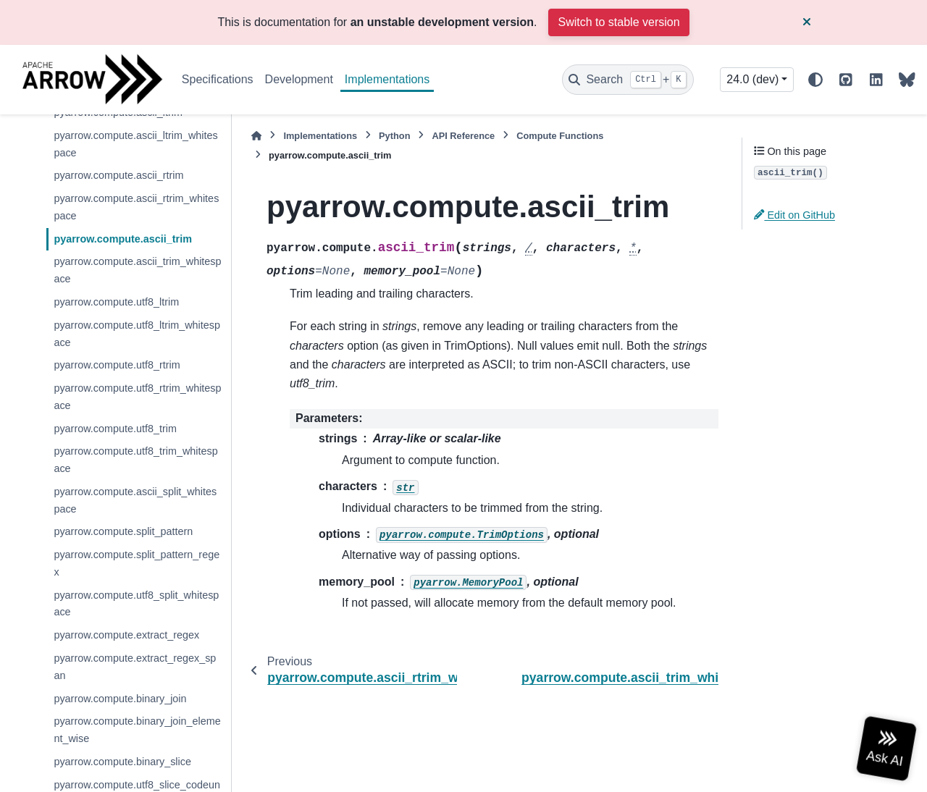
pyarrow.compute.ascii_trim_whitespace (137, 270)
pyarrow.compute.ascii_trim (123, 239)
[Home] (256, 135)
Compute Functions (559, 135)
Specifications (217, 79)
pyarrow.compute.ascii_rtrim (118, 175)
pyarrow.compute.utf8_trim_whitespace (135, 459)
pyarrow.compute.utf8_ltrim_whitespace (137, 333)
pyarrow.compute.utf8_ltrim (116, 302)
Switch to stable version (618, 22)
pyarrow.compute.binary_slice (122, 761)
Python (394, 135)
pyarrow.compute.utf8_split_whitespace (136, 603)
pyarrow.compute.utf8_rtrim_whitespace (137, 396)
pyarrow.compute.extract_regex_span (135, 666)
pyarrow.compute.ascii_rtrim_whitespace (136, 207)
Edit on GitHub (794, 215)
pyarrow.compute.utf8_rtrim (117, 365)
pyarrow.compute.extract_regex (126, 635)
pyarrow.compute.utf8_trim (115, 428)
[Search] (628, 79)
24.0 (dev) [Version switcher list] (752, 79)
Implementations (387, 79)
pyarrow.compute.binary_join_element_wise (137, 729)
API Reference (463, 135)
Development (299, 79)
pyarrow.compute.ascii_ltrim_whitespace (135, 144)
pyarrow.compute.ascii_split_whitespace (135, 500)
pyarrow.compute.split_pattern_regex (136, 563)
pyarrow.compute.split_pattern (123, 531)
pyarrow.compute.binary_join (120, 698)
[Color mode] (815, 79)
